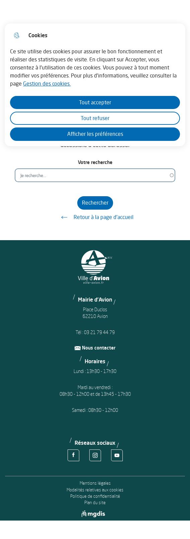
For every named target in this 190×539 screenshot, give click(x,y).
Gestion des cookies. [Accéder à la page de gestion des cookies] (47, 83)
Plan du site (95, 502)
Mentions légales (95, 483)
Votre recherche (95, 162)
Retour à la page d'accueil (95, 217)
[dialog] (95, 84)
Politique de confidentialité (95, 496)
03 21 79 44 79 (99, 332)
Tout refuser (95, 118)
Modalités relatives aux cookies (95, 489)
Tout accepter (95, 102)
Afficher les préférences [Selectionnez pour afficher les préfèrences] (95, 133)
